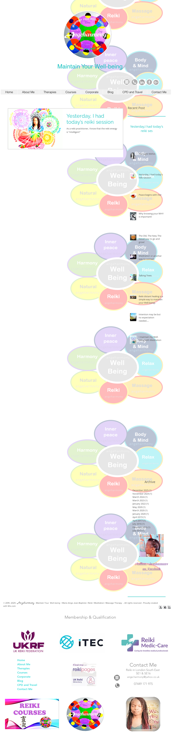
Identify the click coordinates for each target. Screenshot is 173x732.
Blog (20, 681)
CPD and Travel (27, 685)
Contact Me (24, 689)
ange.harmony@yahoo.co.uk (143, 676)
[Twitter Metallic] (164, 607)
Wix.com (12, 606)
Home (21, 660)
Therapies (23, 668)
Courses (22, 672)
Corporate (23, 677)
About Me (23, 664)
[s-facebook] (160, 607)
